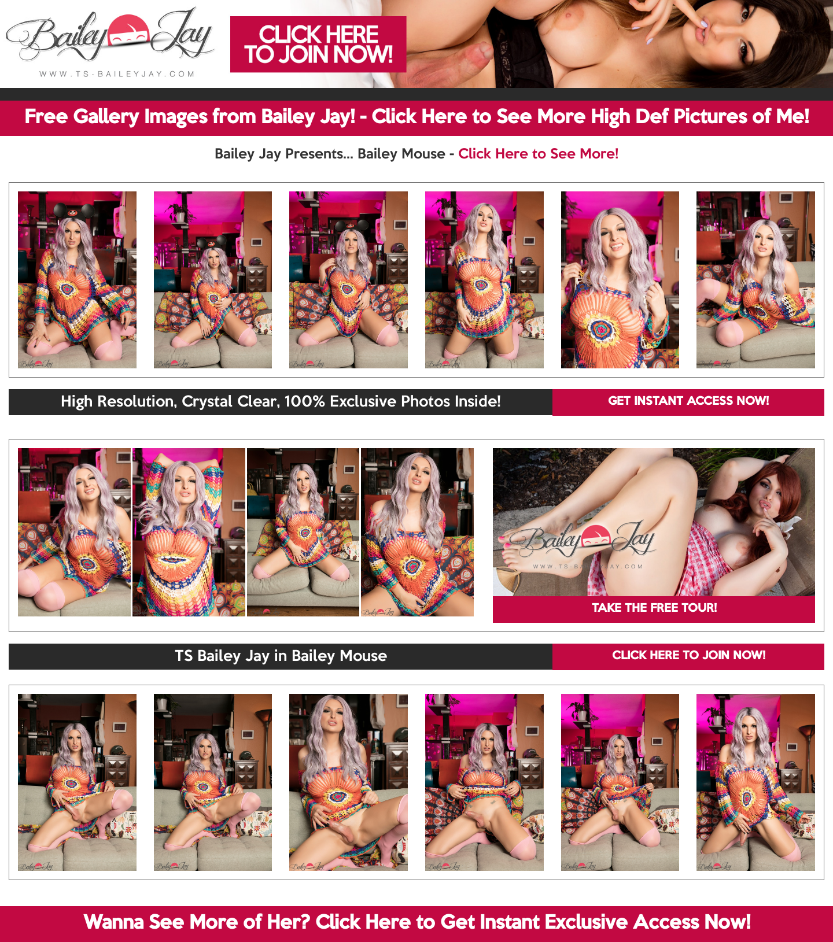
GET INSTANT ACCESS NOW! (688, 402)
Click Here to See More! (538, 154)
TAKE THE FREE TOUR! (654, 609)
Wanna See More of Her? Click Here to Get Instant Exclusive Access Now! (416, 923)
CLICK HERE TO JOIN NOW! (688, 656)
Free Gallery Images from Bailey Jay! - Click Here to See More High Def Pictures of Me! (416, 118)
